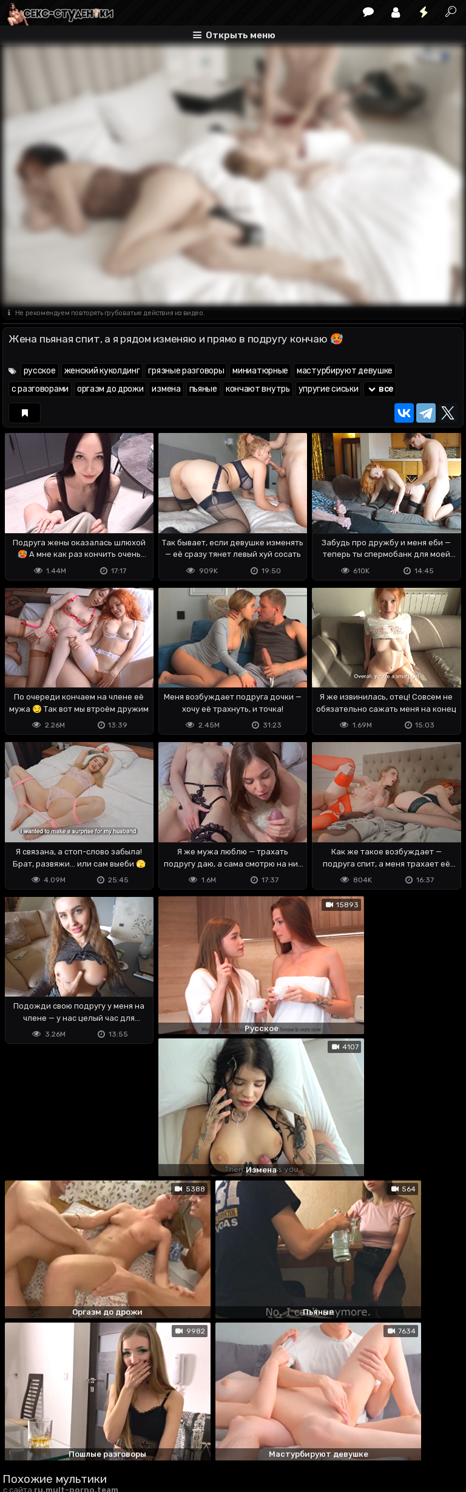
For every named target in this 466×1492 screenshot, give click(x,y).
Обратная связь (128, 1434)
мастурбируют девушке (345, 371)
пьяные (203, 389)
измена (166, 389)
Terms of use (65, 1434)
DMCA (21, 1434)
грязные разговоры (186, 371)
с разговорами (40, 389)
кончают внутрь (258, 389)
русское (40, 371)
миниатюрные (260, 371)
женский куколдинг (102, 371)
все (379, 389)
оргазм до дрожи (110, 389)
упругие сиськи (329, 389)
